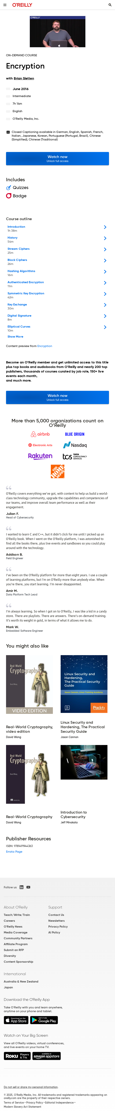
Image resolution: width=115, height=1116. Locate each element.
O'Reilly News (13, 927)
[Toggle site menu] (4, 4)
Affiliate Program (16, 944)
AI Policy (54, 932)
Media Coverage (15, 932)
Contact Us (56, 915)
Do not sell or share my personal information (31, 1087)
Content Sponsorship (18, 962)
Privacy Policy (58, 927)
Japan (8, 987)
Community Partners (18, 938)
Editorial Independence (59, 1102)
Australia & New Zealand (21, 981)
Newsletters (56, 921)
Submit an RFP (14, 950)
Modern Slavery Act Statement (22, 1106)
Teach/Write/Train (17, 915)
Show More (15, 336)
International (15, 974)
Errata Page (14, 851)
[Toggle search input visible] (110, 4)
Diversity (10, 956)
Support (55, 907)
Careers (9, 921)
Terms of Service (14, 1102)
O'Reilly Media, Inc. (26, 118)
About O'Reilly (16, 907)
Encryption (44, 346)
